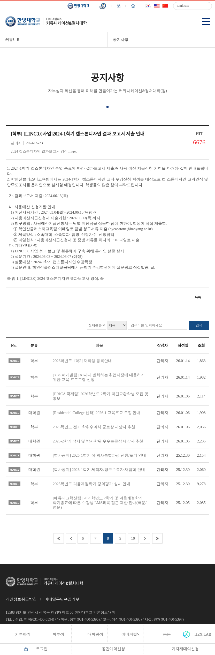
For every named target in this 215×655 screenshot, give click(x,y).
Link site (183, 5)
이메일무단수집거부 (61, 599)
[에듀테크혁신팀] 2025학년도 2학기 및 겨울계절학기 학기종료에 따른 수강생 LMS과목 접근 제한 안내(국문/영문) (100, 502)
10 (133, 538)
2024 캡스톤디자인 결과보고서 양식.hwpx (44, 151)
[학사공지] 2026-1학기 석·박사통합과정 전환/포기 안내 (99, 455)
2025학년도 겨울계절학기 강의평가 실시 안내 (91, 484)
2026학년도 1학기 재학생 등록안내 (82, 361)
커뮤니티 (13, 39)
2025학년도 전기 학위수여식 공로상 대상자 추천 (94, 427)
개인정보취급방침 (21, 599)
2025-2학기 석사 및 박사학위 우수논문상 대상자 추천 (98, 441)
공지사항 (120, 39)
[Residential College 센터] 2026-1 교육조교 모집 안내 (96, 413)
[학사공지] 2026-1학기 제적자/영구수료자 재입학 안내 (99, 470)
